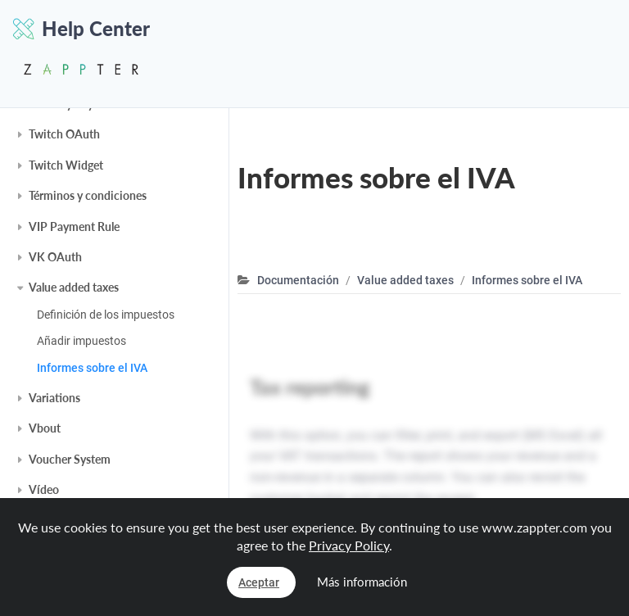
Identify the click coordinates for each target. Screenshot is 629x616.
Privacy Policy (349, 545)
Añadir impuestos (81, 340)
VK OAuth (55, 257)
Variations (54, 398)
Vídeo (44, 489)
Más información (362, 581)
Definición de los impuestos (105, 314)
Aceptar (258, 582)
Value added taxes (74, 287)
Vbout (45, 428)
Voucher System (70, 459)
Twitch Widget (66, 165)
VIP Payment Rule (74, 226)
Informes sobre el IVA (92, 367)
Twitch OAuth (64, 134)
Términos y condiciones (88, 195)
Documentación (298, 280)
